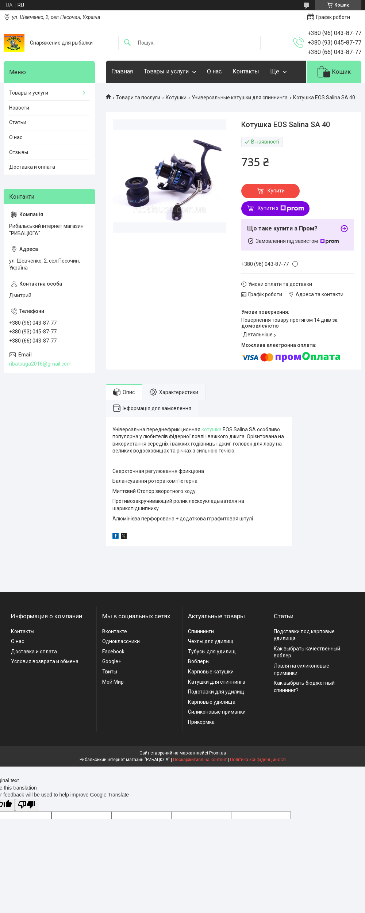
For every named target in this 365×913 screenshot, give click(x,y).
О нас (214, 71)
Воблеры (199, 661)
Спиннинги (201, 631)
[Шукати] (127, 43)
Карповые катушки (211, 672)
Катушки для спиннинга (216, 682)
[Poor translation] (26, 805)
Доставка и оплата (32, 167)
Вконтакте (114, 631)
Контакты (246, 71)
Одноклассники (121, 641)
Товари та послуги (138, 97)
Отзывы (18, 152)
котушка (211, 429)
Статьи (17, 122)
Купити (276, 191)
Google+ (111, 661)
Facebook (113, 651)
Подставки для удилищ (216, 692)
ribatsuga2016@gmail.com (40, 364)
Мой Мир (113, 682)
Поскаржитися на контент (200, 759)
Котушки (176, 97)
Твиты (109, 672)
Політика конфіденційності (258, 759)
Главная (122, 71)
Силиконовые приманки (217, 712)
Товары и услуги (166, 71)
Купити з (281, 208)
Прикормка (201, 722)
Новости (19, 108)
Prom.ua (217, 753)
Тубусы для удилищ (212, 651)
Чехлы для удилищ (211, 641)
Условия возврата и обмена (44, 661)
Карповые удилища (211, 702)
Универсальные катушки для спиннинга (240, 97)
